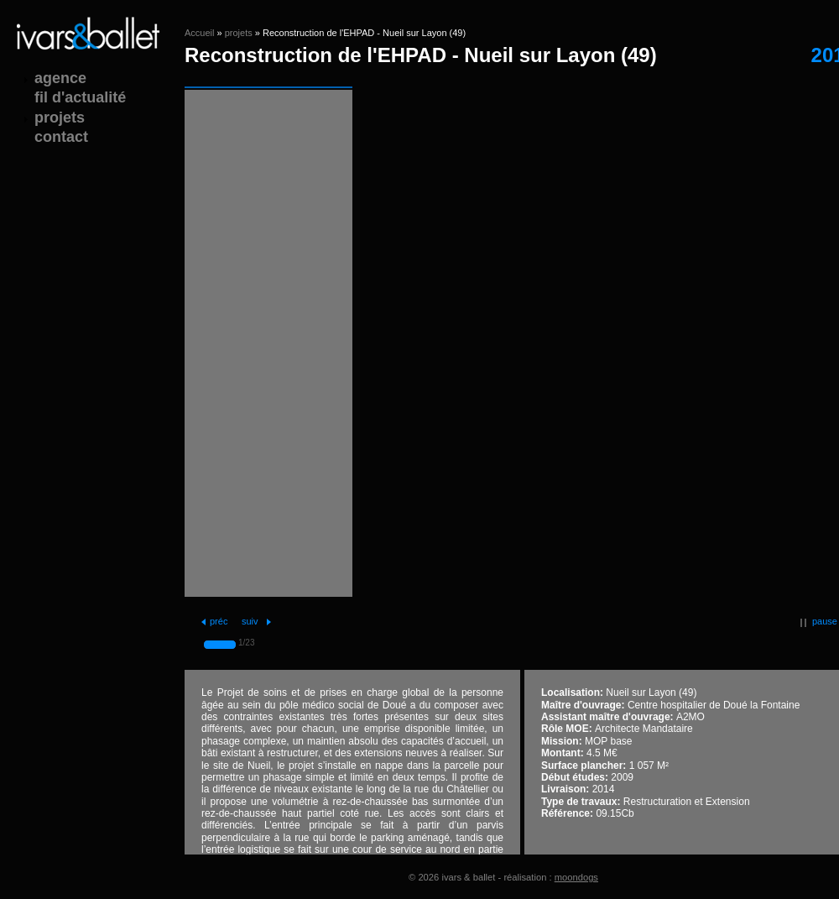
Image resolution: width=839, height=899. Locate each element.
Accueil (199, 33)
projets (239, 33)
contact (61, 136)
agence (60, 78)
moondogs (576, 877)
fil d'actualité (80, 97)
